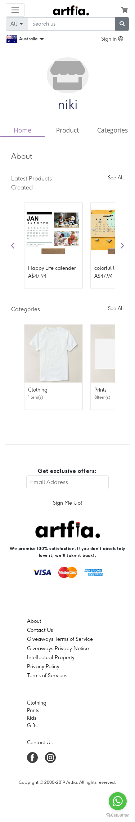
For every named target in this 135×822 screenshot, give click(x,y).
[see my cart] (124, 10)
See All (116, 178)
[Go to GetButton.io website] (117, 815)
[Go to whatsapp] (118, 801)
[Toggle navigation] (15, 10)
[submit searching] (122, 24)
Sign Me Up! (67, 503)
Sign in (112, 39)
